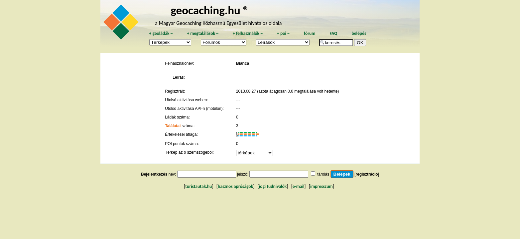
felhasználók (247, 33)
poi (283, 33)
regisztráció (366, 174)
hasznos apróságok (235, 186)
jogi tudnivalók (273, 186)
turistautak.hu (198, 186)
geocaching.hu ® (210, 10)
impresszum (321, 186)
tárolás (323, 174)
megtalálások (202, 33)
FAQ (333, 33)
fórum (310, 33)
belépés (358, 33)
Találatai (173, 125)
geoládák (160, 33)
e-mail (298, 186)
